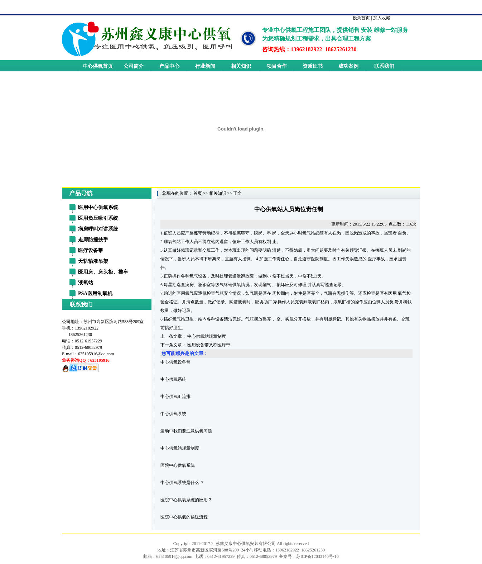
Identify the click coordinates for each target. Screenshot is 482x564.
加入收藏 (381, 17)
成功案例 (348, 66)
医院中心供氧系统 (177, 465)
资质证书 (313, 66)
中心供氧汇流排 (175, 396)
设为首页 (361, 17)
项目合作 (277, 66)
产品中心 (169, 66)
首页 (197, 193)
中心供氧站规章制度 (206, 336)
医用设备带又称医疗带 (208, 344)
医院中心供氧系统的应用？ (186, 499)
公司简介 (134, 66)
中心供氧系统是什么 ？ (182, 482)
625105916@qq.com (96, 353)
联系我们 (384, 66)
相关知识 (241, 66)
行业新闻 (205, 66)
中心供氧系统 (173, 379)
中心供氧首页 (98, 66)
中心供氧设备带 (175, 362)
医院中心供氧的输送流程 (184, 517)
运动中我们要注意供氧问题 (186, 430)
